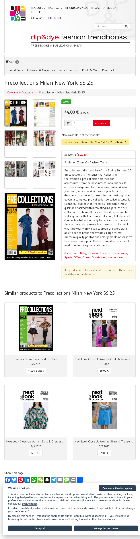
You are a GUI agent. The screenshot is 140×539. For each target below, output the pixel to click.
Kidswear (93, 253)
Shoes (87, 257)
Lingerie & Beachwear (113, 253)
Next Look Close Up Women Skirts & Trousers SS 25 (104, 441)
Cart (12, 62)
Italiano (37, 18)
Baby (83, 253)
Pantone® (108, 70)
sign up (109, 7)
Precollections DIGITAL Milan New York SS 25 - (95, 142)
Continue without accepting (117, 488)
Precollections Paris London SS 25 (36, 359)
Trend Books (16, 70)
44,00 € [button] (36, 370)
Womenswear (116, 257)
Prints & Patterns (68, 70)
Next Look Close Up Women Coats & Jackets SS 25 (104, 359)
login (36, 12)
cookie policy (29, 503)
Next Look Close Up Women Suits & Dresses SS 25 (35, 441)
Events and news (76, 7)
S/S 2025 (81, 154)
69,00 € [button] (104, 370)
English (54, 18)
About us (38, 7)
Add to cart (101, 123)
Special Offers (72, 257)
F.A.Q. (95, 7)
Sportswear (99, 257)
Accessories (71, 253)
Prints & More (90, 70)
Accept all (40, 528)
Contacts (55, 7)
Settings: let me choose (105, 528)
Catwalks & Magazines (41, 70)
